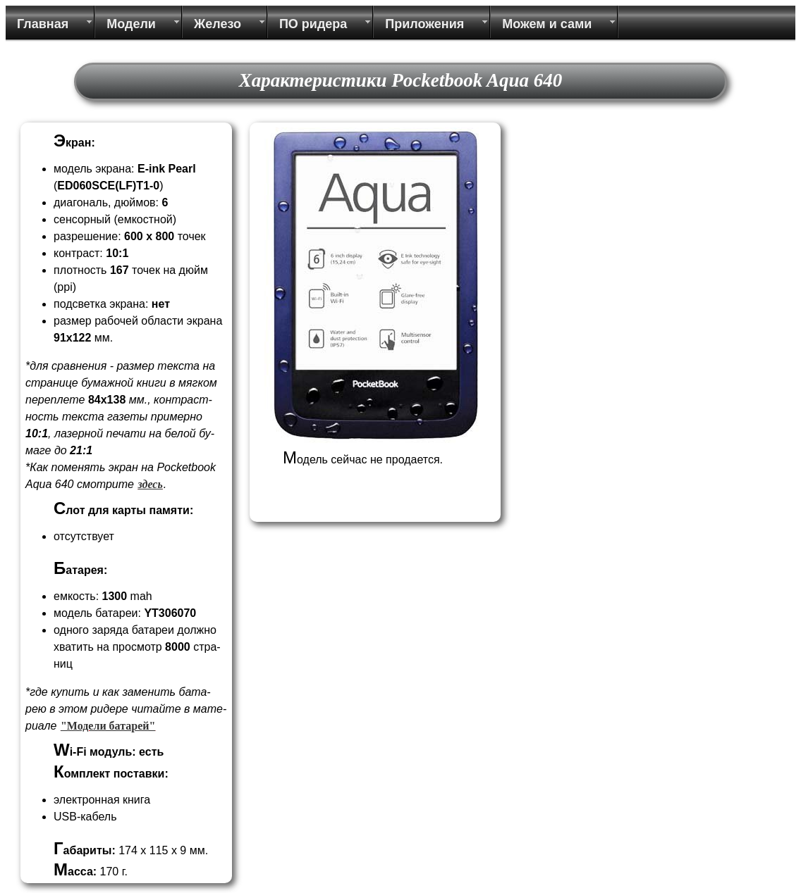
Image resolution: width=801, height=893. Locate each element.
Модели (131, 24)
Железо (217, 24)
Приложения (424, 24)
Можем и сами (547, 24)
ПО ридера (313, 24)
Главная (42, 24)
